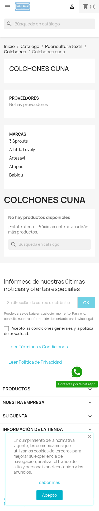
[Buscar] (49, 24)
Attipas (16, 166)
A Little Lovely (22, 149)
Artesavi (17, 158)
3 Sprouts (18, 141)
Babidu (16, 175)
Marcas (17, 134)
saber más (49, 482)
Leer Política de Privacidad (35, 362)
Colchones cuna (39, 68)
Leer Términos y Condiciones (38, 347)
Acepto (49, 495)
